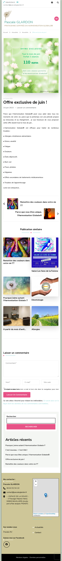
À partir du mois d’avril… (14, 329)
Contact (38, 532)
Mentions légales (22, 557)
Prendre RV (7, 532)
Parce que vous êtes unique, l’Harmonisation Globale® (27, 455)
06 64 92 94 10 (13, 488)
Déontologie (37, 300)
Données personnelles (37, 557)
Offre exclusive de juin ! (15, 459)
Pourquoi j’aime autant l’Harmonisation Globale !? (15, 299)
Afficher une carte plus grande (42, 519)
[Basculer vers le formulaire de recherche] (58, 3)
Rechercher (11, 416)
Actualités (8, 98)
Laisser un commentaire (26, 107)
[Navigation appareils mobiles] (56, 19)
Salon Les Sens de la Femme (45, 271)
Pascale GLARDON (18, 22)
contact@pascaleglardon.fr (17, 492)
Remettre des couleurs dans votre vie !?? (16, 261)
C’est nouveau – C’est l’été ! (16, 450)
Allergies (36, 329)
